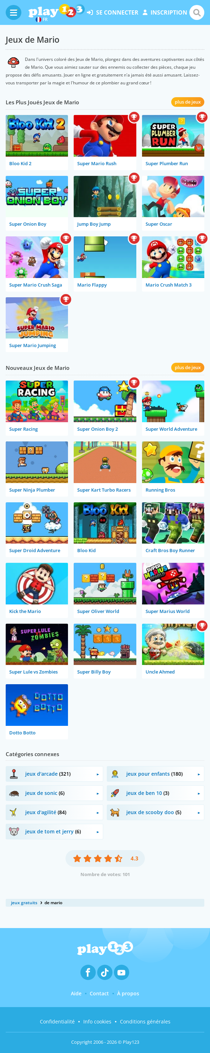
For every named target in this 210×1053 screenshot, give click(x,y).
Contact (99, 993)
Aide (76, 993)
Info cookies (97, 1021)
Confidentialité (57, 1021)
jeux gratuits (24, 903)
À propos (128, 993)
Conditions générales (145, 1021)
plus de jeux (188, 102)
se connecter (112, 12)
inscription (165, 12)
